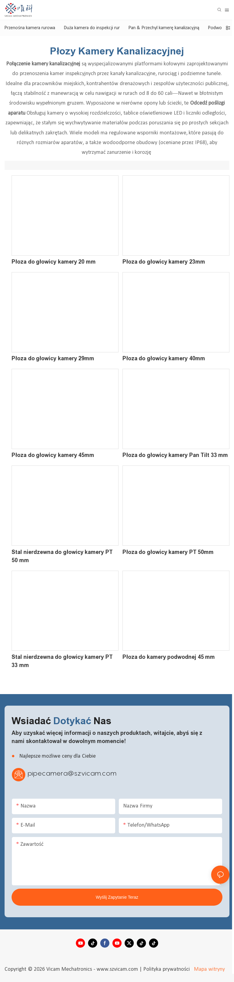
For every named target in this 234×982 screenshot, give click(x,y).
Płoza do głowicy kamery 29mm (53, 358)
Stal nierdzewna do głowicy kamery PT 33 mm (62, 661)
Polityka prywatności (167, 969)
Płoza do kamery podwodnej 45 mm (168, 657)
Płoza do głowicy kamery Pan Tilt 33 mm (175, 455)
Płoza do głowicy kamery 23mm (163, 262)
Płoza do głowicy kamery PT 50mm (168, 552)
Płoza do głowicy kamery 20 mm (54, 262)
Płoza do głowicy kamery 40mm (163, 358)
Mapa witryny (209, 969)
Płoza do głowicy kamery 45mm (53, 455)
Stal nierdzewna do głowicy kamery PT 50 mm (62, 556)
